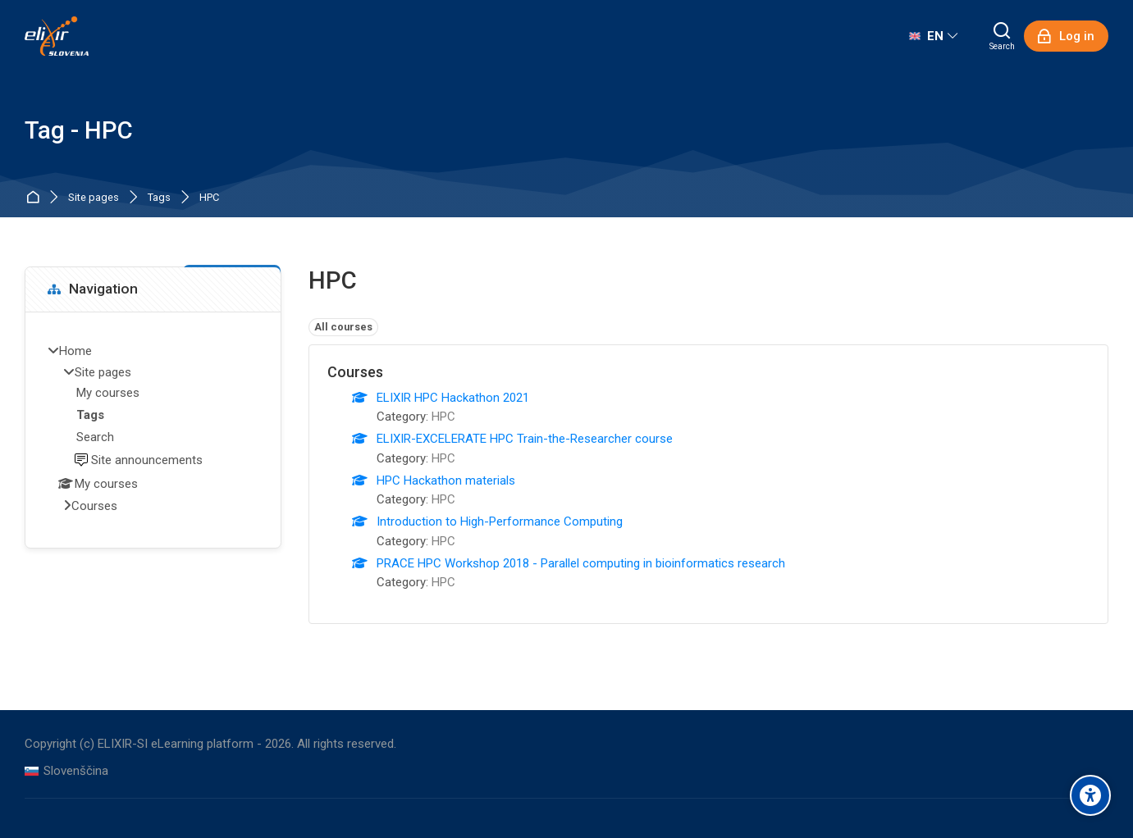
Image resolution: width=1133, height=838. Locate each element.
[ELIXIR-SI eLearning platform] (57, 36)
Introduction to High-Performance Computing (500, 521)
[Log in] (1066, 36)
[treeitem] (153, 429)
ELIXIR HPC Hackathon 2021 (453, 397)
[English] (933, 36)
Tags (159, 198)
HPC (209, 198)
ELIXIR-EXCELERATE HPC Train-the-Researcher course (525, 438)
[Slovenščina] (66, 771)
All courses (343, 327)
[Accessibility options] (1090, 795)
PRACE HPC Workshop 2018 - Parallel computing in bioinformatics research (581, 563)
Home (36, 198)
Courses (94, 506)
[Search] (1002, 36)
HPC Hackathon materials (446, 480)
